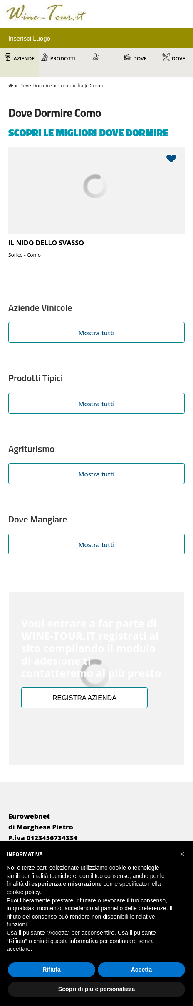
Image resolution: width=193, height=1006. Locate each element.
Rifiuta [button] (51, 969)
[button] (182, 854)
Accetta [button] (141, 969)
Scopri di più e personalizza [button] (96, 989)
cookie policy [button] (23, 892)
